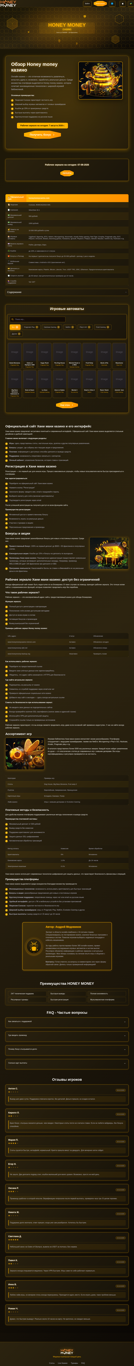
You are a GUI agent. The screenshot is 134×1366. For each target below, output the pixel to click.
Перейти (67, 174)
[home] (8, 3)
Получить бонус (42, 134)
